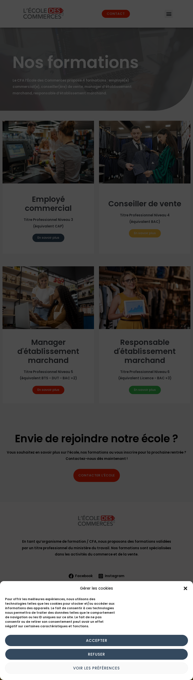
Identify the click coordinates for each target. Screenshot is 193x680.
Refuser (96, 654)
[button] (185, 588)
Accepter (96, 640)
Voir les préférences (96, 668)
